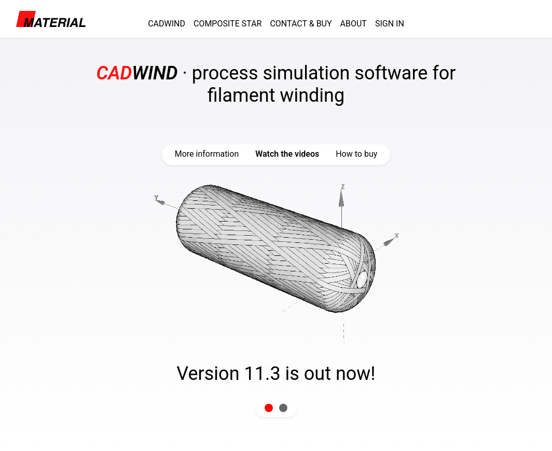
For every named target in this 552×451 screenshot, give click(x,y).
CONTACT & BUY (301, 24)
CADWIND (166, 24)
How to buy (356, 154)
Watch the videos (287, 154)
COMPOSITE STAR (227, 24)
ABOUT (353, 24)
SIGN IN (389, 24)
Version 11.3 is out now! (275, 374)
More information (207, 154)
